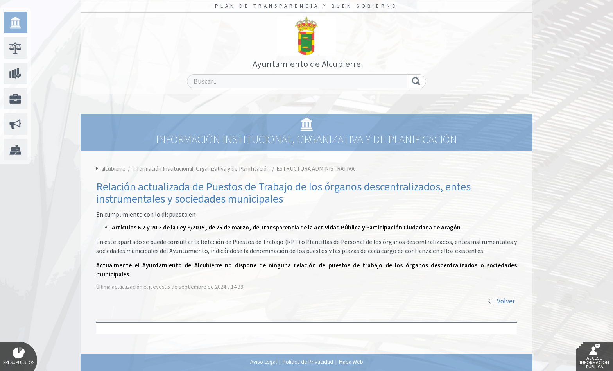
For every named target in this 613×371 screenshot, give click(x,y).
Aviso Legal (263, 361)
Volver (506, 301)
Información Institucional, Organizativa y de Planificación (201, 168)
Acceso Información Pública (594, 356)
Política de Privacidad (308, 361)
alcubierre (113, 168)
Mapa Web (351, 361)
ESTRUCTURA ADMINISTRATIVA (315, 168)
